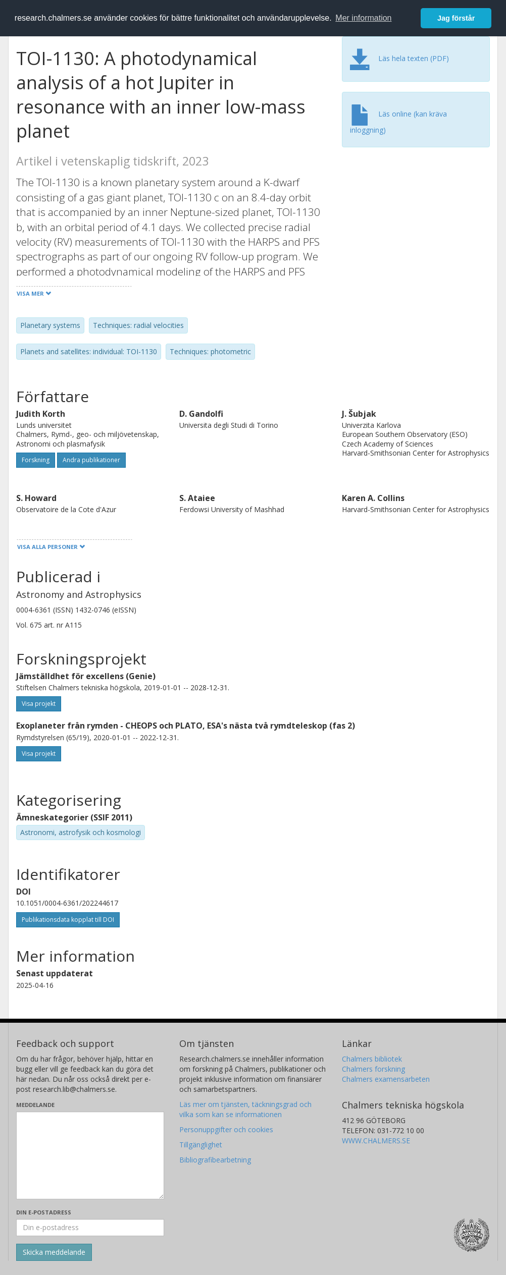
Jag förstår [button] (456, 18)
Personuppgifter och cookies (226, 1129)
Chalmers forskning (373, 1069)
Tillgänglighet (200, 1144)
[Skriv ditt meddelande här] (90, 1155)
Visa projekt (39, 703)
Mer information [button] (363, 18)
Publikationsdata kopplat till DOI (68, 919)
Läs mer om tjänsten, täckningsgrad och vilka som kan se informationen (245, 1109)
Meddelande (35, 1104)
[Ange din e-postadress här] (90, 1227)
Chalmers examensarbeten (386, 1079)
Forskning (35, 460)
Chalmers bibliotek (372, 1059)
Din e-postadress (43, 1212)
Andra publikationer (91, 460)
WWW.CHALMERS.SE (376, 1140)
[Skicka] (54, 1252)
